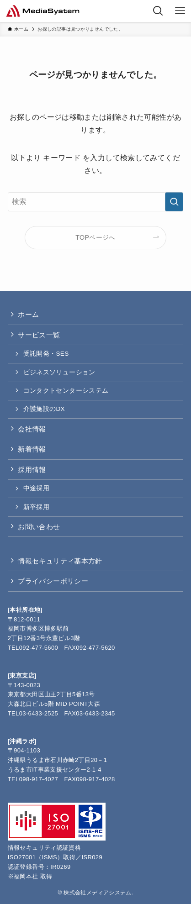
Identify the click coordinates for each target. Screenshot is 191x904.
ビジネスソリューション (59, 372)
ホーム (28, 314)
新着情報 (32, 449)
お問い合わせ (39, 527)
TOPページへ (95, 237)
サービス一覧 (39, 335)
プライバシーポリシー (53, 581)
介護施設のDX (44, 408)
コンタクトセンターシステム (66, 390)
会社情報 (32, 429)
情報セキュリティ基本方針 (60, 561)
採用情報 (32, 469)
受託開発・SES (46, 353)
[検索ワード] (96, 201)
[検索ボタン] (158, 11)
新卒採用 (36, 507)
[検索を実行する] (174, 201)
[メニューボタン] (180, 11)
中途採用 (36, 488)
